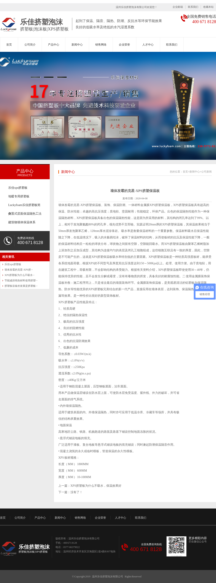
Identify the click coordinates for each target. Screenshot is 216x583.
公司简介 (30, 44)
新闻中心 (77, 44)
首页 (9, 44)
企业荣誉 (124, 44)
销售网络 (100, 44)
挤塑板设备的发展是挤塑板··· (21, 285)
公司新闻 (206, 171)
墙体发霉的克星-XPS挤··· (19, 269)
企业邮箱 (178, 6)
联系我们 (193, 6)
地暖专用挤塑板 (18, 196)
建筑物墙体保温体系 (21, 222)
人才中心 (148, 44)
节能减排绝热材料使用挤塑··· (21, 280)
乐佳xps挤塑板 (17, 187)
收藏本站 (208, 6)
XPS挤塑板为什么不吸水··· (20, 275)
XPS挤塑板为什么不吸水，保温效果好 (95, 485)
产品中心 (53, 44)
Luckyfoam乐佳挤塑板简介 (24, 206)
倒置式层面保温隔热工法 (24, 213)
